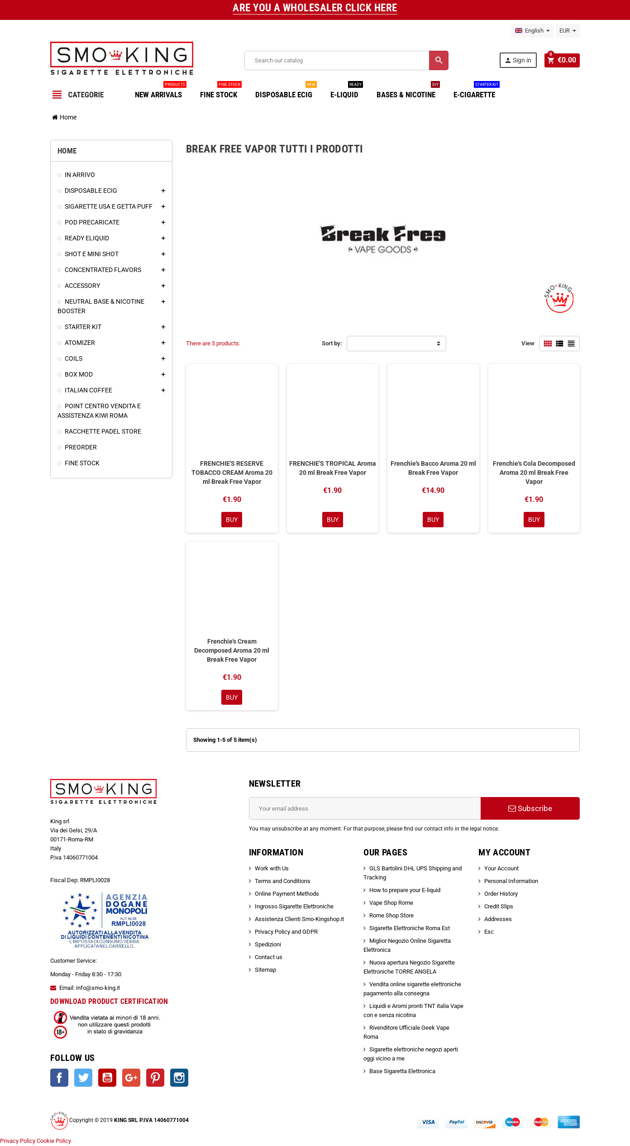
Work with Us (272, 869)
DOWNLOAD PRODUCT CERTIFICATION (109, 1002)
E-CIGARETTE (476, 91)
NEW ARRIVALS (160, 91)
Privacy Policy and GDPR (286, 932)
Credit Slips (498, 907)
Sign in (518, 60)
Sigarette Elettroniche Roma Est (409, 929)
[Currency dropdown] (568, 31)
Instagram (179, 1079)
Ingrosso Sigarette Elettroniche (294, 907)
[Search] (346, 60)
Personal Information (511, 882)
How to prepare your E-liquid (404, 891)
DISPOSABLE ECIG (286, 91)
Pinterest (155, 1079)
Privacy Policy (17, 1141)
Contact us (268, 958)
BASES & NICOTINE (408, 91)
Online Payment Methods (287, 894)
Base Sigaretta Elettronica (402, 1072)
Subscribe (530, 809)
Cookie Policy (54, 1141)
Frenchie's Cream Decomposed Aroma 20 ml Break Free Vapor (231, 651)
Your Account (501, 869)
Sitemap (265, 970)
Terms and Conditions (282, 882)
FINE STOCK (221, 91)
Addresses (498, 920)
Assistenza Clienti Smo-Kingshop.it (299, 920)
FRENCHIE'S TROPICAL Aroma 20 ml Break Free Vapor (332, 468)
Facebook (59, 1079)
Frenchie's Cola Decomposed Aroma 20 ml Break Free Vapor (534, 472)
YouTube (107, 1079)
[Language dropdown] (532, 31)
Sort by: (332, 343)
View (528, 343)
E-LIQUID (346, 91)
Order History (501, 894)
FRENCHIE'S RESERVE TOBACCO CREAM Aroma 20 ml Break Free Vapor (231, 472)
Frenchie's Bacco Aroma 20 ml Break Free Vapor (433, 468)
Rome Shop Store (391, 916)
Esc (489, 932)
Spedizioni (268, 945)
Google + (131, 1079)
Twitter (83, 1079)
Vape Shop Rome (391, 903)
